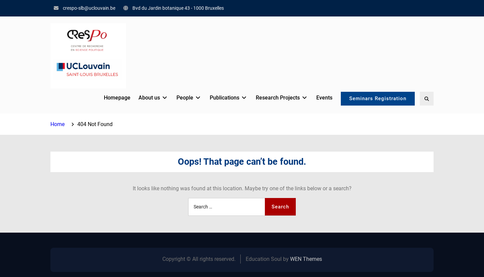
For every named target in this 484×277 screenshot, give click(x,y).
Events (324, 97)
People (184, 97)
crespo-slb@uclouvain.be (89, 8)
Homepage (117, 97)
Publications (224, 97)
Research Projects (278, 97)
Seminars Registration (377, 98)
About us (149, 97)
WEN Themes (306, 259)
